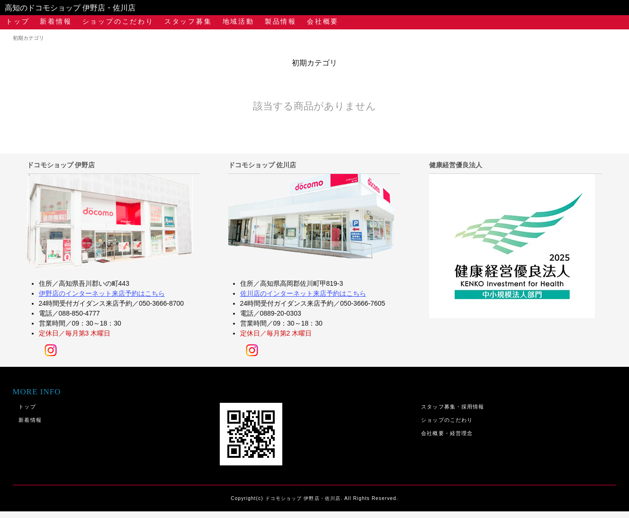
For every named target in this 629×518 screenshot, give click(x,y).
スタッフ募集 (188, 21)
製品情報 (281, 21)
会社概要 (323, 21)
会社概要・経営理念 (447, 433)
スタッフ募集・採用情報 (452, 406)
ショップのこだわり (118, 21)
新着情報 (56, 21)
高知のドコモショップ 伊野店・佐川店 (70, 8)
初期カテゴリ (28, 38)
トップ (17, 21)
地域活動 (238, 21)
